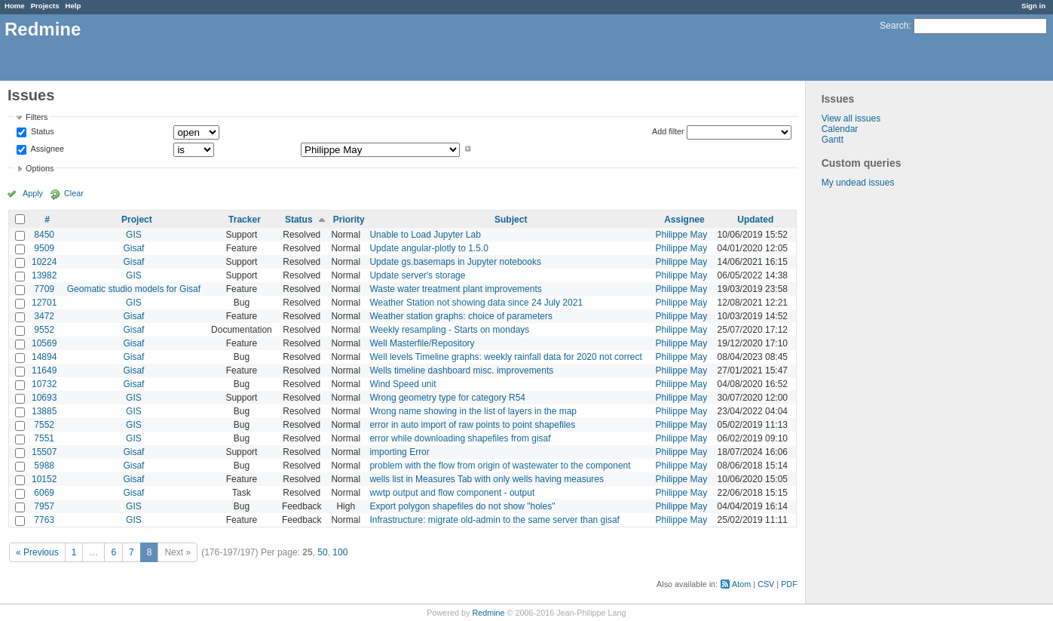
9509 (44, 248)
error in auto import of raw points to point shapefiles (472, 425)
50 (322, 552)
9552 (44, 329)
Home (15, 6)
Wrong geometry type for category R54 (447, 397)
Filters (36, 116)
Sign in (1033, 6)
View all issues (851, 118)
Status (41, 132)
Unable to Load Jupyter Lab (424, 234)
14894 (44, 357)
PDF (789, 584)
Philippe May (682, 234)
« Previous (37, 552)
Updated (755, 219)
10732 (44, 384)
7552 (44, 425)
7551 (44, 438)
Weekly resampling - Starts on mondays (449, 329)
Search (894, 25)
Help (73, 6)
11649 (44, 370)
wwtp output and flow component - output (451, 492)
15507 (44, 452)
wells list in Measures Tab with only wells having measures (486, 479)
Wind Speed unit (402, 384)
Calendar (840, 129)
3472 (44, 316)
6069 (44, 492)
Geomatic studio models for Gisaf (133, 289)
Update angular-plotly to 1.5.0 (428, 248)
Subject (510, 219)
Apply (33, 193)
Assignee (46, 148)
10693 (44, 397)
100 (339, 552)
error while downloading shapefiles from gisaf (459, 438)
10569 (44, 343)
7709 (44, 289)
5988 (44, 465)
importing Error (399, 452)
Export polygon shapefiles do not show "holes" (462, 506)
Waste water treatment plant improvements (455, 289)
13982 (44, 275)
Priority (349, 219)
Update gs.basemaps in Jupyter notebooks (454, 262)
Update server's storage (417, 275)
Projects (45, 6)
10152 (44, 479)
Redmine (488, 612)
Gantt (832, 139)
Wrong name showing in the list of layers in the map (473, 411)
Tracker (244, 219)
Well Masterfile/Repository (421, 343)
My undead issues (858, 182)
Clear (74, 193)
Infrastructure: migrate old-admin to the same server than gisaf (494, 520)
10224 (44, 262)
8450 (44, 234)
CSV (766, 584)
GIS (134, 234)
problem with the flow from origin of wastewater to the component (499, 465)
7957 (44, 506)
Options (40, 168)
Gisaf (133, 248)
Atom (741, 584)
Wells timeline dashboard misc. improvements (461, 370)
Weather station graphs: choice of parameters (461, 316)
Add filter (668, 131)
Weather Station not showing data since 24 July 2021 (476, 302)
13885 (44, 411)
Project (136, 219)
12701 (44, 302)
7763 (44, 520)
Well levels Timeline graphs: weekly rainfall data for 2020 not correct (505, 357)
